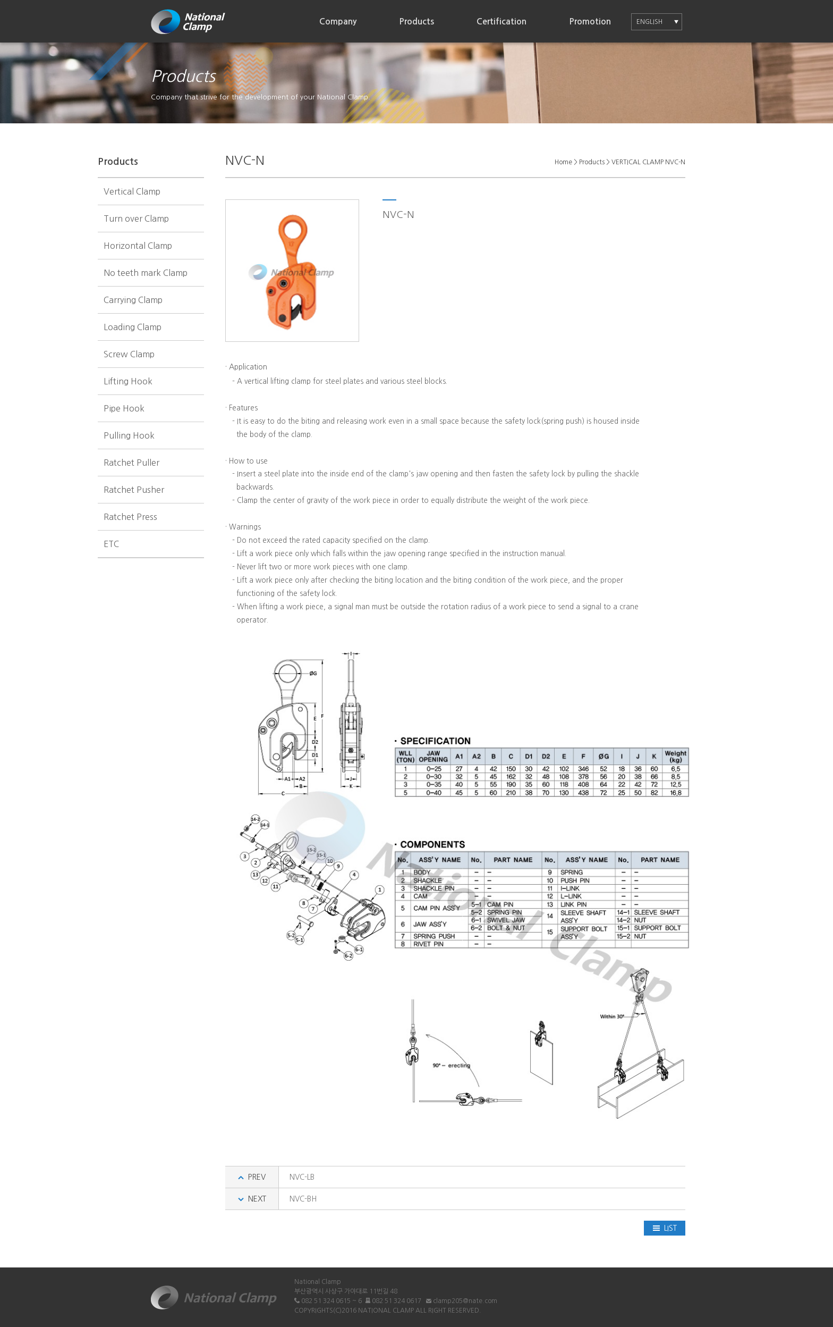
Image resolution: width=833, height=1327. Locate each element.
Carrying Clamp (133, 300)
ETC (111, 544)
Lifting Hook (128, 381)
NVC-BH (303, 1199)
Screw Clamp (129, 354)
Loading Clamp (133, 327)
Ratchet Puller (131, 462)
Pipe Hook (124, 408)
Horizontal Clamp (138, 245)
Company (337, 22)
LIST (665, 1228)
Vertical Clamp (132, 191)
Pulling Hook (129, 435)
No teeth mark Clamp (146, 272)
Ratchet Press (130, 517)
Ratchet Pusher (134, 489)
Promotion (590, 22)
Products (416, 22)
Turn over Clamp (136, 218)
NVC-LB (302, 1177)
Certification (501, 22)
